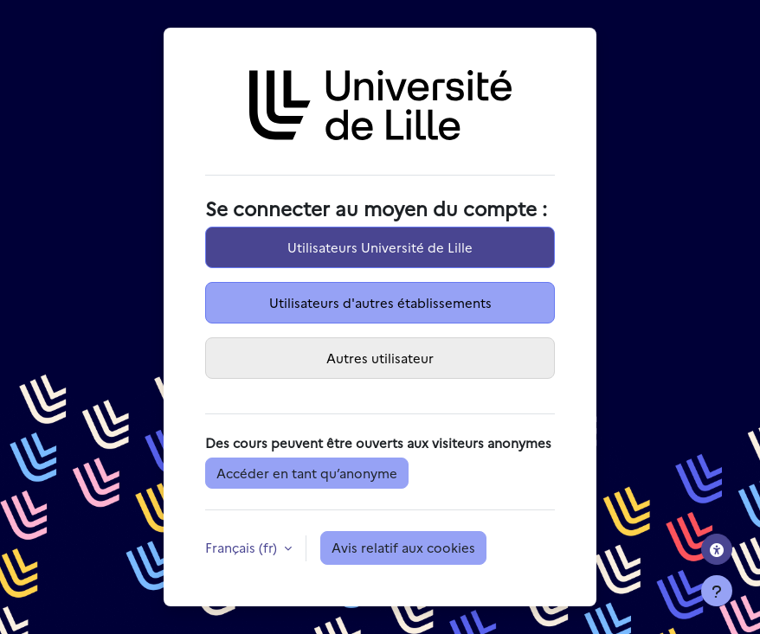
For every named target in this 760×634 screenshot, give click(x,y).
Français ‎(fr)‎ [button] (242, 547)
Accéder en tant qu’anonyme (306, 473)
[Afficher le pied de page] (716, 590)
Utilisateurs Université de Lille (380, 247)
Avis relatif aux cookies (403, 547)
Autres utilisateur (380, 358)
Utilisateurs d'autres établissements (380, 302)
